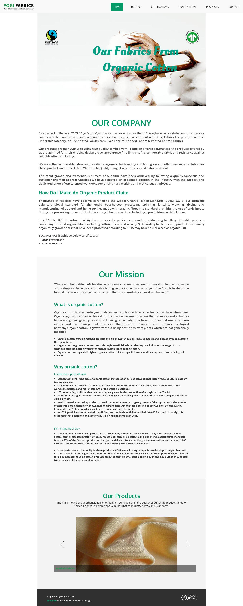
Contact (234, 6)
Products (212, 6)
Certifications (160, 6)
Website (52, 600)
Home (117, 7)
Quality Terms (188, 6)
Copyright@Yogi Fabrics (60, 596)
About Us (135, 6)
